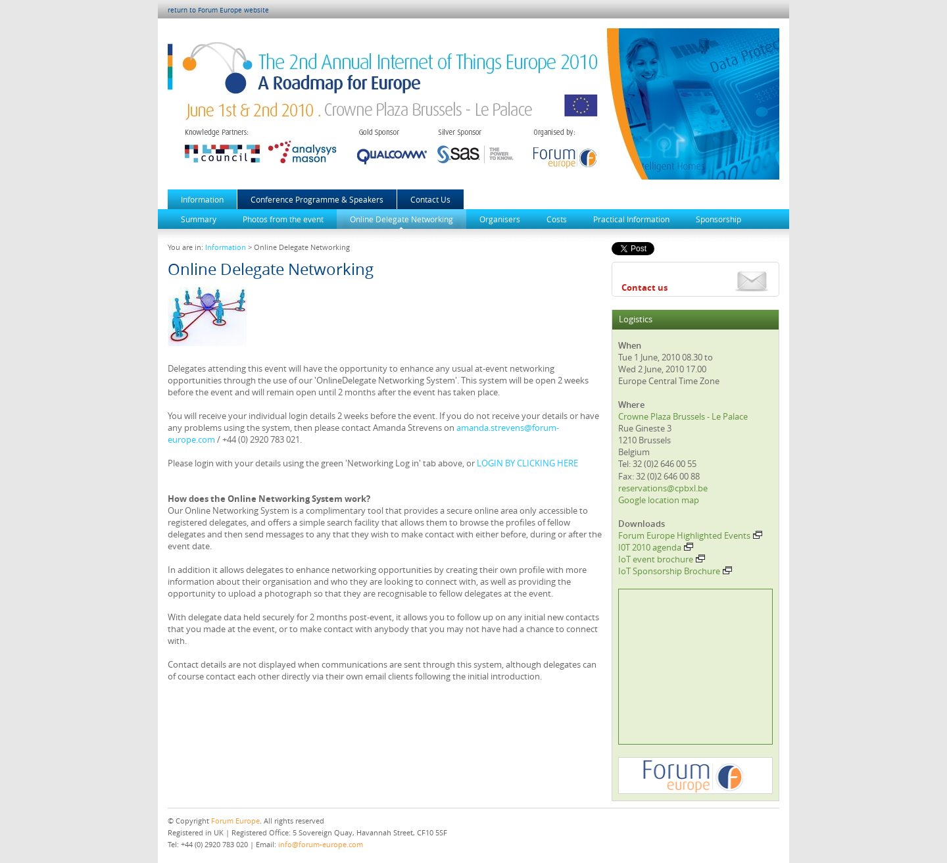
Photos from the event (283, 219)
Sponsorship (718, 219)
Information (202, 199)
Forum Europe (235, 821)
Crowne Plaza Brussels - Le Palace (683, 416)
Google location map (658, 500)
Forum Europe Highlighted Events (690, 535)
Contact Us (430, 199)
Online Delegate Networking (401, 219)
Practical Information (631, 219)
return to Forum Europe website (218, 10)
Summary (198, 219)
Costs (556, 219)
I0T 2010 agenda (655, 547)
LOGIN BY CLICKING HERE (527, 463)
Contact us (644, 287)
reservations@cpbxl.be (663, 488)
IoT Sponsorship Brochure (675, 571)
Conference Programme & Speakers (317, 199)
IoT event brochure (661, 559)
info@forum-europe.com (320, 844)
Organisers (499, 219)
